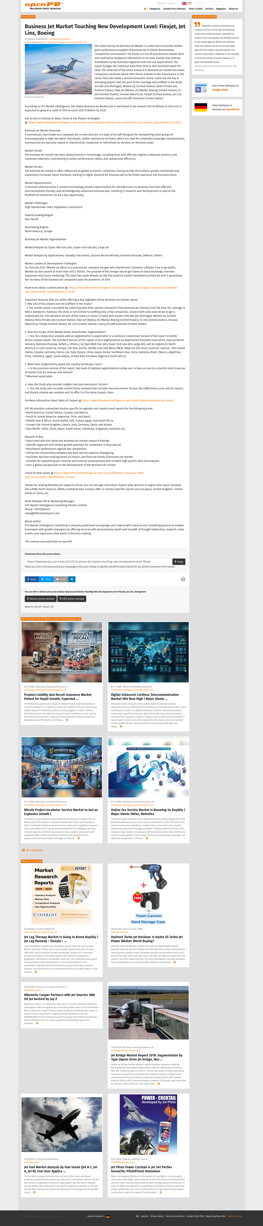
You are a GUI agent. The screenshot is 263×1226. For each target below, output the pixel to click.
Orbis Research (31, 1162)
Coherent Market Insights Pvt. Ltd (40, 932)
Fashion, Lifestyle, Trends (135, 1159)
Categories (154, 8)
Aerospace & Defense (60, 39)
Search (231, 3)
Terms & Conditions (175, 1216)
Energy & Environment (47, 1159)
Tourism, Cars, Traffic (133, 929)
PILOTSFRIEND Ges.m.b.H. (123, 1162)
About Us (233, 8)
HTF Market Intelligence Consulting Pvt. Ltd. (65, 42)
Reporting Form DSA (215, 1216)
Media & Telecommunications (137, 686)
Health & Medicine (45, 929)
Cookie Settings (234, 1216)
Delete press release (41, 598)
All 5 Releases (32, 850)
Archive (209, 8)
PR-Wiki (161, 3)
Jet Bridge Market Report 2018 (125, 1050)
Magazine (221, 8)
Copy (179, 561)
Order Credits (196, 8)
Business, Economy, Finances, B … (52, 686)
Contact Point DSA (195, 1216)
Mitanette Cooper (32, 990)
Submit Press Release (174, 8)
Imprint (172, 3)
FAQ (137, 1216)
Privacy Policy (157, 1216)
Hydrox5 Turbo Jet (119, 932)
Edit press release (72, 598)
